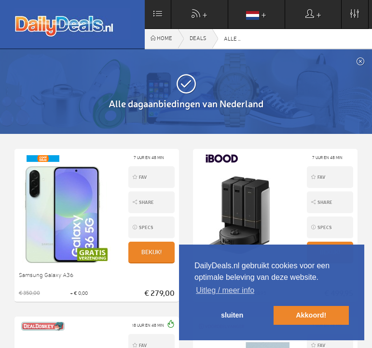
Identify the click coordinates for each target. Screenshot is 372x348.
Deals (198, 38)
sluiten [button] (232, 315)
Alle (256, 39)
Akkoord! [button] (311, 315)
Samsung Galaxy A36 (46, 275)
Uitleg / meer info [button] (225, 290)
